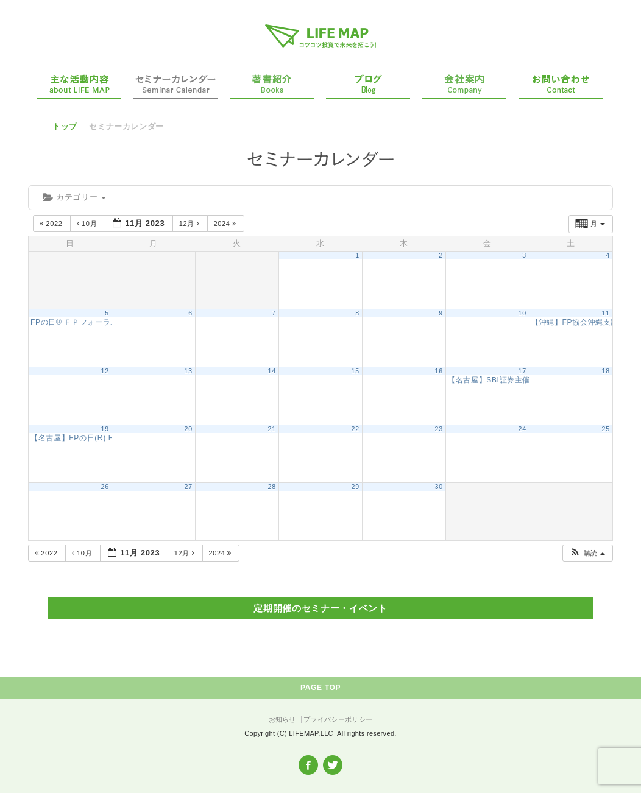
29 (355, 486)
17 (522, 371)
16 (439, 371)
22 (355, 428)
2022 (52, 223)
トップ (64, 126)
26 (105, 486)
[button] (587, 553)
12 (105, 371)
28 (272, 486)
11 (606, 313)
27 (189, 486)
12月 (190, 223)
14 (272, 371)
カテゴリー (74, 197)
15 (355, 371)
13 (189, 371)
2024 (226, 223)
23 (439, 428)
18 (606, 371)
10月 (88, 223)
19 (105, 428)
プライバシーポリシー (337, 719)
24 (522, 428)
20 (189, 428)
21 (272, 428)
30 (439, 486)
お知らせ (282, 719)
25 (606, 428)
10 (522, 313)
